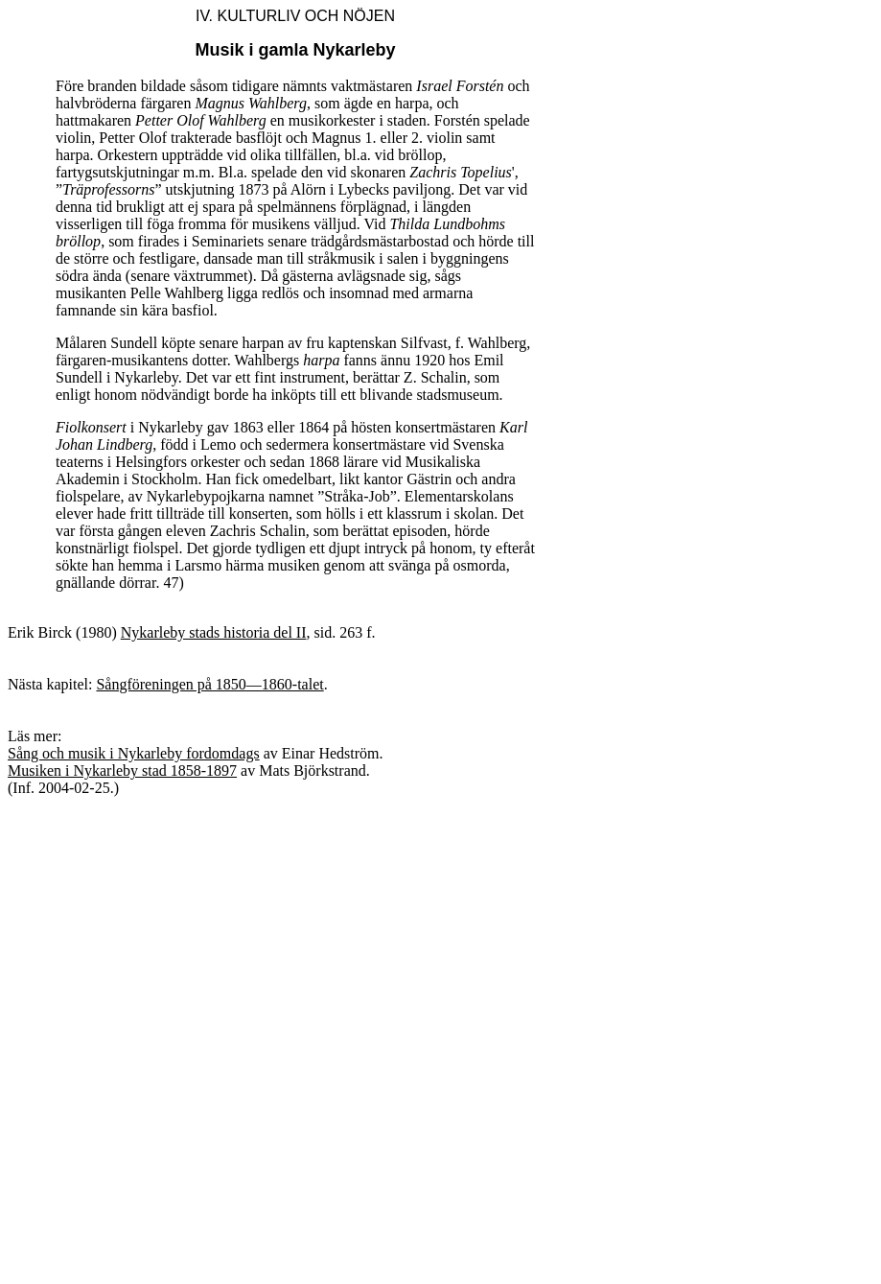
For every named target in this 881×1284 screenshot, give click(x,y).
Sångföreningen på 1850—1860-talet (209, 684)
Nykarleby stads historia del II (214, 632)
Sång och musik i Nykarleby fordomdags (134, 753)
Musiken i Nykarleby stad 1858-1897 (122, 770)
